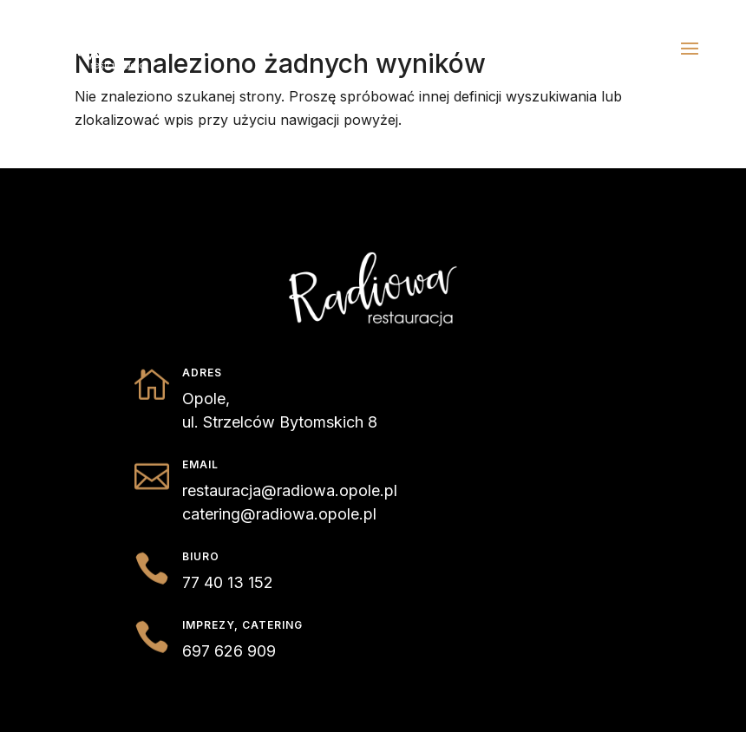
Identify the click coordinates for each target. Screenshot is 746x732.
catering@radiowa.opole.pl (279, 514)
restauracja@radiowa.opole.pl (289, 490)
